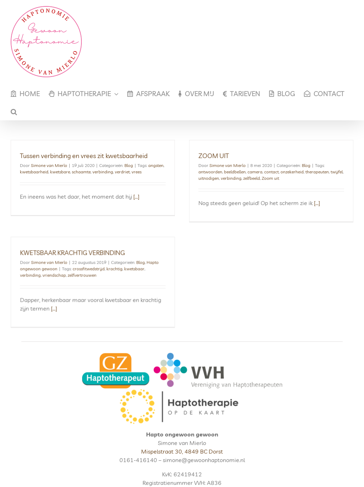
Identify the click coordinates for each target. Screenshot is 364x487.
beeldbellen (230, 171)
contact (266, 171)
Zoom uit (265, 178)
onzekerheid (287, 171)
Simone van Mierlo (49, 165)
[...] (136, 196)
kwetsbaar (152, 261)
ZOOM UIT (209, 156)
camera (250, 171)
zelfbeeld (247, 178)
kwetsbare (60, 171)
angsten (156, 165)
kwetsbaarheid (34, 171)
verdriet (122, 171)
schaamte (81, 171)
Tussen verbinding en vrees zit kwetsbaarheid (84, 156)
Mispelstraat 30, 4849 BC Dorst (182, 436)
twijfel (332, 171)
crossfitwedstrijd (106, 261)
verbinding (102, 171)
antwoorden (206, 171)
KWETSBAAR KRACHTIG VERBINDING (90, 245)
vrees (136, 171)
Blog (128, 165)
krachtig (132, 261)
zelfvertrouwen (99, 268)
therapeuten (312, 171)
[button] (14, 111)
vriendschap (72, 268)
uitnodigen (204, 178)
